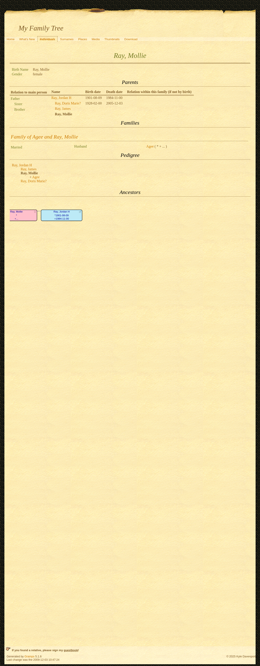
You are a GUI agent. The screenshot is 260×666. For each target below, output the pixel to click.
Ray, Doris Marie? (68, 103)
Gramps (29, 656)
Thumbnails (112, 39)
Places (82, 39)
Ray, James (63, 108)
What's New (27, 39)
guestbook (71, 650)
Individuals (47, 39)
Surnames (66, 39)
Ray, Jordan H (61, 98)
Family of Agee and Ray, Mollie (44, 137)
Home (11, 39)
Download (130, 39)
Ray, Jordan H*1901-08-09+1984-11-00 (61, 215)
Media (96, 39)
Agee (150, 146)
